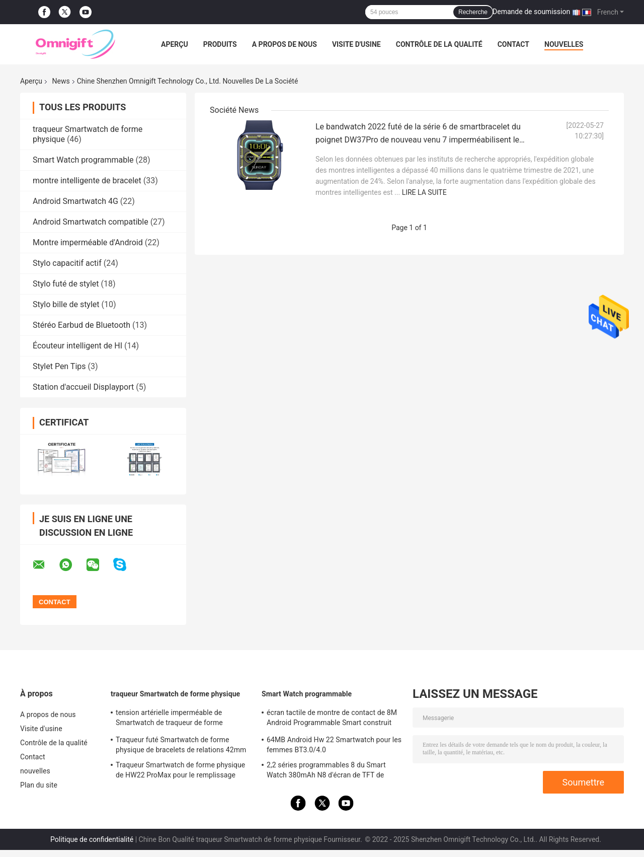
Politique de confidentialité (91, 839)
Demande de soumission (531, 12)
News (61, 81)
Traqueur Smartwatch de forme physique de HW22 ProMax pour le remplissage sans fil (180, 771)
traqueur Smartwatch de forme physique (175, 694)
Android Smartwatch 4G (75, 201)
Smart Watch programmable (83, 160)
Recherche (473, 12)
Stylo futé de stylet (66, 284)
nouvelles (563, 44)
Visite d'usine (356, 44)
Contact (513, 44)
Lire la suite (424, 192)
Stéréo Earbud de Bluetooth (81, 325)
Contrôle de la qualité (439, 44)
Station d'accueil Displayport (83, 387)
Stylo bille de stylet (66, 304)
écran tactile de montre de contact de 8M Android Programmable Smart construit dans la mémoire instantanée (332, 719)
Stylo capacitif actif (67, 263)
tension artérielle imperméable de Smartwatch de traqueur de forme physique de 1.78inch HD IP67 (169, 719)
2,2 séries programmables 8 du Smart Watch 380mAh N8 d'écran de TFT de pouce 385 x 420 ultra (326, 771)
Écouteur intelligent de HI (77, 345)
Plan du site (38, 785)
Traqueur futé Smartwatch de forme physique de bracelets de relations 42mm (181, 745)
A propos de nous (284, 44)
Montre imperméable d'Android (88, 242)
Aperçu (174, 44)
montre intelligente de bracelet (87, 180)
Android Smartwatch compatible (90, 222)
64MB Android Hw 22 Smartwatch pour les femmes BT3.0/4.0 (334, 745)
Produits (220, 44)
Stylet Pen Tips (59, 366)
